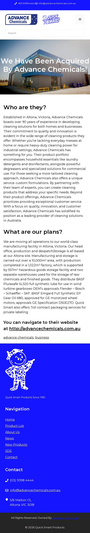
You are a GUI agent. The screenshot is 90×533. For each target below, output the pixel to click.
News (9, 438)
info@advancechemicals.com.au (35, 490)
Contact (11, 457)
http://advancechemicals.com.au (44, 328)
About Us (12, 432)
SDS (8, 451)
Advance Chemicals (65, 517)
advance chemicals (18, 337)
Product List (14, 426)
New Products (16, 445)
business (42, 337)
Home (10, 420)
